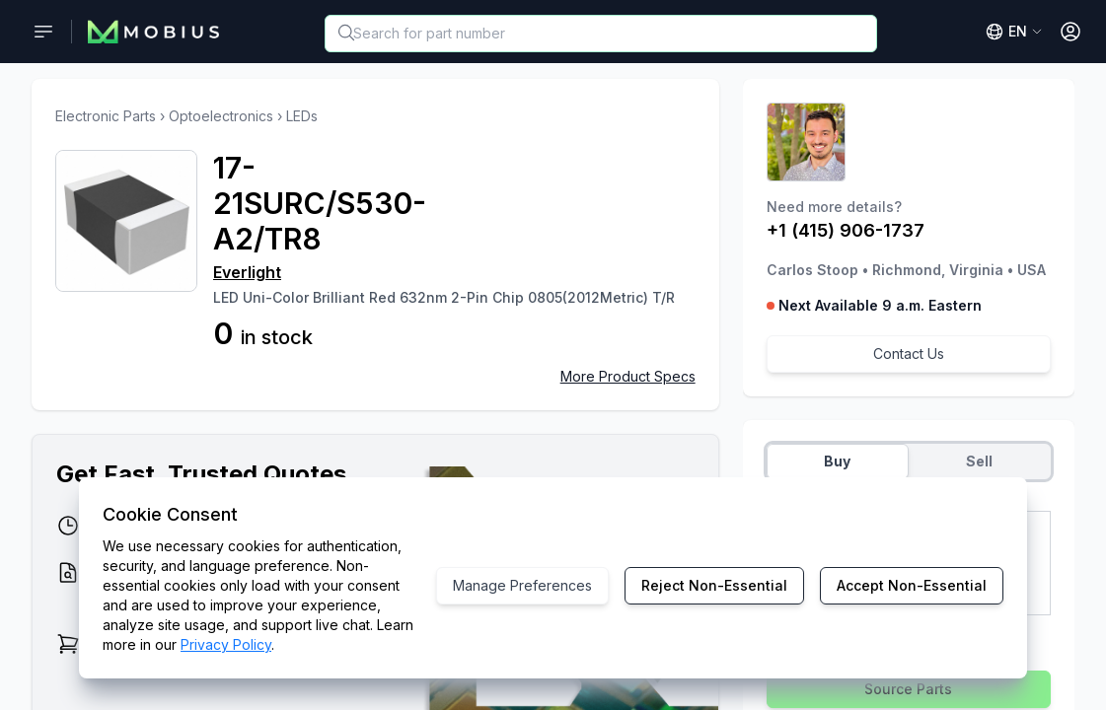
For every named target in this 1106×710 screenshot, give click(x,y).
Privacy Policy (226, 644)
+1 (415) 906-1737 (845, 230)
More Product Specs (628, 376)
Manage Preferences (522, 585)
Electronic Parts (105, 115)
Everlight (247, 272)
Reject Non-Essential (714, 585)
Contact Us (908, 353)
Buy (837, 461)
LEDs (302, 115)
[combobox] (601, 33)
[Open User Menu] (1070, 31)
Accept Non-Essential (912, 585)
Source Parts (908, 688)
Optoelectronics (221, 115)
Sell (979, 461)
